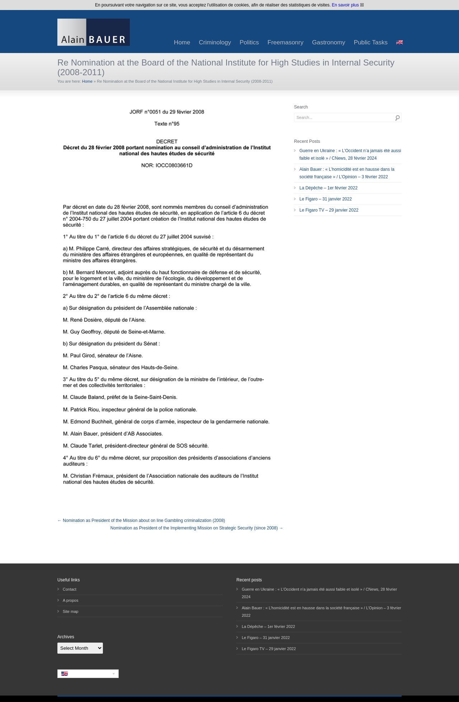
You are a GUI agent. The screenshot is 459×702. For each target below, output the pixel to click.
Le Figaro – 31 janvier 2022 (325, 199)
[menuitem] (399, 42)
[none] (88, 673)
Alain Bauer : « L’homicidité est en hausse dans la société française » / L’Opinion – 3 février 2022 (346, 173)
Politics (249, 42)
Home (182, 42)
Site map (70, 611)
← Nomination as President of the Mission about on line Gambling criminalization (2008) (141, 520)
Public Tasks (371, 42)
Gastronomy (328, 42)
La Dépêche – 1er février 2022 (328, 187)
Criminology (215, 42)
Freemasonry (285, 42)
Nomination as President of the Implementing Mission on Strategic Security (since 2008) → (196, 528)
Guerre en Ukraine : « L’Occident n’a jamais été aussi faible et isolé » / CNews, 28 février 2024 (350, 154)
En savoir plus (345, 5)
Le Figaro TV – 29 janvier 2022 (329, 210)
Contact (69, 589)
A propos (70, 600)
